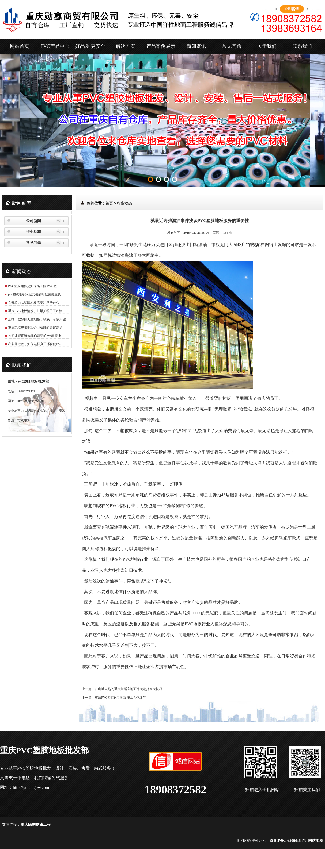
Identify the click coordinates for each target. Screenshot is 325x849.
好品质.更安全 (90, 46)
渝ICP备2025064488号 (288, 841)
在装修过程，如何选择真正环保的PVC (35, 344)
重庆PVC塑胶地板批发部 (28, 382)
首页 (109, 203)
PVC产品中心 (54, 46)
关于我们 (267, 46)
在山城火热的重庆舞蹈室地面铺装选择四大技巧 (128, 689)
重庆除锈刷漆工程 (36, 825)
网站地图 (315, 841)
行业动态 (33, 232)
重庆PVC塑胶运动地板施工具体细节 (120, 697)
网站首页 (19, 46)
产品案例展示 (160, 46)
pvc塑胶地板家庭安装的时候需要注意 (34, 294)
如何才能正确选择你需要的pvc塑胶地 (34, 336)
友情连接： (11, 825)
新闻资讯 (196, 46)
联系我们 (302, 46)
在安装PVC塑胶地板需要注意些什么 (33, 303)
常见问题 (231, 46)
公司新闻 (33, 221)
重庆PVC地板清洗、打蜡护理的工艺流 (35, 311)
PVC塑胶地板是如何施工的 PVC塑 (32, 286)
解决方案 (125, 46)
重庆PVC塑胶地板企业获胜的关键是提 (35, 327)
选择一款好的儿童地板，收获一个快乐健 (37, 319)
